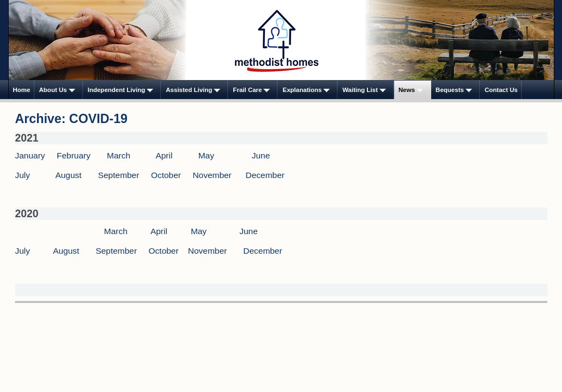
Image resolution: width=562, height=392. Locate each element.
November (211, 175)
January (30, 155)
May (206, 155)
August (68, 175)
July (23, 175)
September (119, 175)
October (166, 175)
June (261, 155)
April (163, 155)
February (73, 155)
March (118, 155)
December (265, 175)
